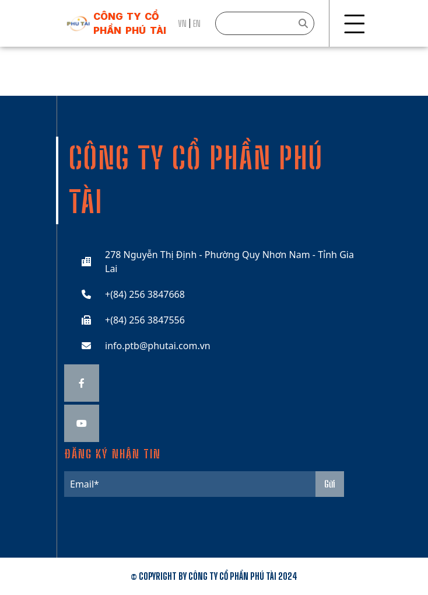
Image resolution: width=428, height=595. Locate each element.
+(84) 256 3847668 (145, 294)
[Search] (264, 23)
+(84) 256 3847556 (145, 320)
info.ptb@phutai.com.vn (158, 345)
